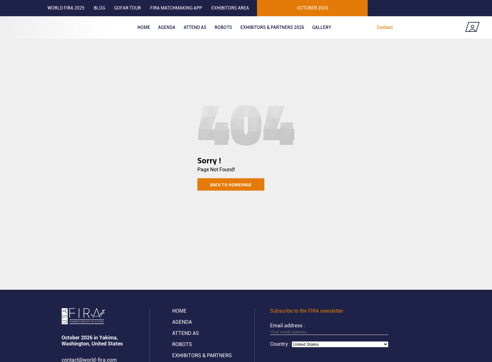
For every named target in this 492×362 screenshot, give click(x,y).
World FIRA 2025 (66, 8)
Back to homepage (231, 184)
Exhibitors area (230, 8)
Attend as (195, 27)
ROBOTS (223, 27)
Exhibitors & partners (202, 355)
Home (143, 27)
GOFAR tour (127, 8)
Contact (385, 27)
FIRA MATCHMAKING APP (176, 8)
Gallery (321, 27)
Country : (281, 344)
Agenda (166, 27)
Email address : (329, 329)
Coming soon (436, 27)
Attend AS (185, 333)
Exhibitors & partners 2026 (272, 27)
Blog (99, 8)
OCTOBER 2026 (312, 8)
